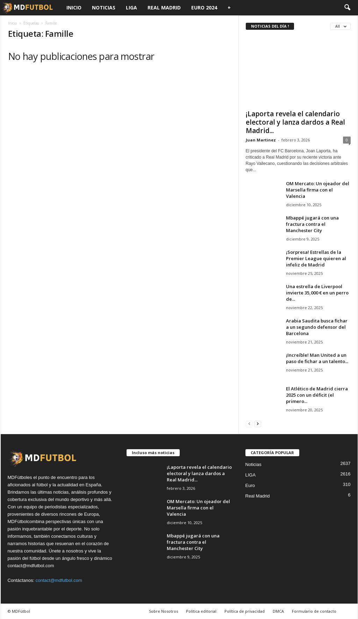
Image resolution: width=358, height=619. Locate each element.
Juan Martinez (261, 139)
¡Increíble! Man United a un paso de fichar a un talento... (317, 358)
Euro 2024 (204, 7)
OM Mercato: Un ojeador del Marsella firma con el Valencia (317, 189)
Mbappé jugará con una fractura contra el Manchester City (312, 224)
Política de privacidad (244, 611)
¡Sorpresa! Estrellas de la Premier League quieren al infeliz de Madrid (316, 258)
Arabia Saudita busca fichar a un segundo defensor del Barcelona (317, 327)
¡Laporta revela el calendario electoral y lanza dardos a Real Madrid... (295, 122)
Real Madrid (164, 7)
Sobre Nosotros (163, 611)
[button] (347, 7)
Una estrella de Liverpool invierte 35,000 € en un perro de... (317, 292)
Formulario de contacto (314, 611)
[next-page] (257, 423)
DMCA (278, 611)
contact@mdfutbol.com (59, 580)
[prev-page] (249, 423)
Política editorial (201, 611)
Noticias (103, 7)
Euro (250, 485)
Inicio (73, 7)
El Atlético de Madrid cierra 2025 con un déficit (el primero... (317, 394)
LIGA (131, 7)
